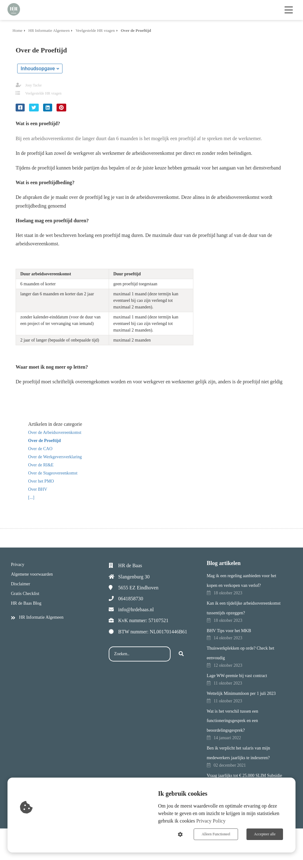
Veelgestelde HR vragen (43, 93)
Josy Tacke (33, 85)
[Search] (181, 653)
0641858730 (130, 598)
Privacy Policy (211, 820)
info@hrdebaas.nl (136, 609)
